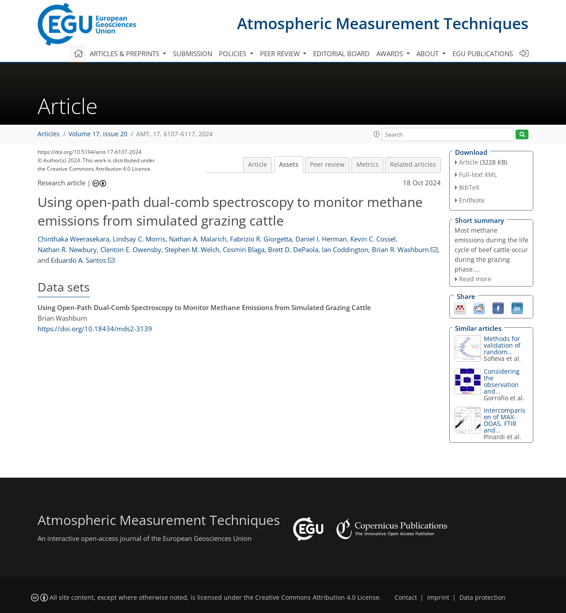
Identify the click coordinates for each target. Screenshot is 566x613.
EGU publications (482, 53)
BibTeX (469, 187)
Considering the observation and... (502, 381)
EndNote (472, 200)
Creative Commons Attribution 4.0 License (317, 598)
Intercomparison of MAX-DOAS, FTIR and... (504, 420)
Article (257, 165)
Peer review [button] (281, 53)
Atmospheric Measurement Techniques (382, 23)
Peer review (327, 165)
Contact (405, 598)
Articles (49, 134)
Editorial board (341, 53)
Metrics (367, 165)
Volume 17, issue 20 (98, 134)
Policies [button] (233, 53)
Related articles (413, 165)
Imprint (438, 598)
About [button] (428, 53)
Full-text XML (478, 174)
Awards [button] (390, 53)
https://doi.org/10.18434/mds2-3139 (95, 328)
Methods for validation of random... (502, 345)
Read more (475, 279)
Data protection (482, 598)
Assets (288, 165)
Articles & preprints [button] (125, 53)
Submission (192, 53)
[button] (377, 134)
